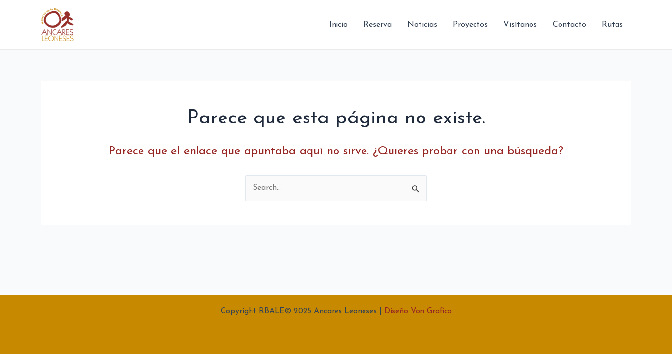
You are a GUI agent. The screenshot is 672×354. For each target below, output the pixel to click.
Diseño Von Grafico (418, 311)
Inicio (338, 25)
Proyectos (470, 25)
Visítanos (520, 25)
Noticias (422, 25)
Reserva (378, 25)
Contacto (569, 25)
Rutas (612, 25)
